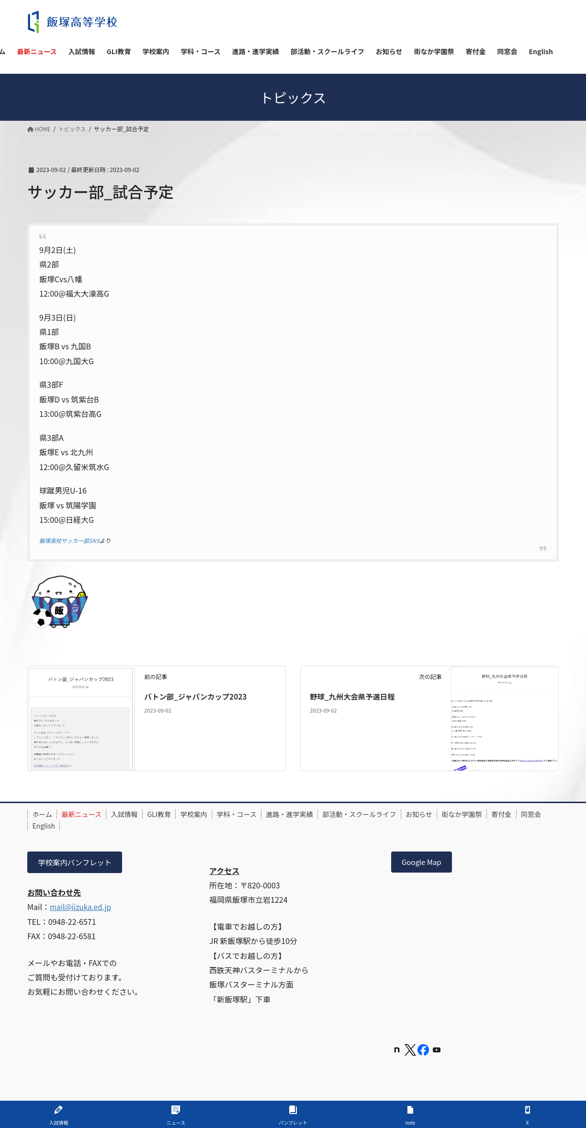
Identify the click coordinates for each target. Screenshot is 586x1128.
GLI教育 (174, 814)
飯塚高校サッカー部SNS (70, 540)
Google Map (423, 862)
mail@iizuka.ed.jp (82, 907)
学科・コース (261, 814)
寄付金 (44, 825)
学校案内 (213, 814)
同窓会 (78, 825)
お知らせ (456, 814)
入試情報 (135, 814)
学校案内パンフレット (76, 862)
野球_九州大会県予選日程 (354, 696)
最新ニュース (88, 814)
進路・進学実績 (318, 814)
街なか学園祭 (504, 814)
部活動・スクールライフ (392, 814)
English (113, 825)
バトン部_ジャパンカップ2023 (197, 696)
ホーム (44, 814)
